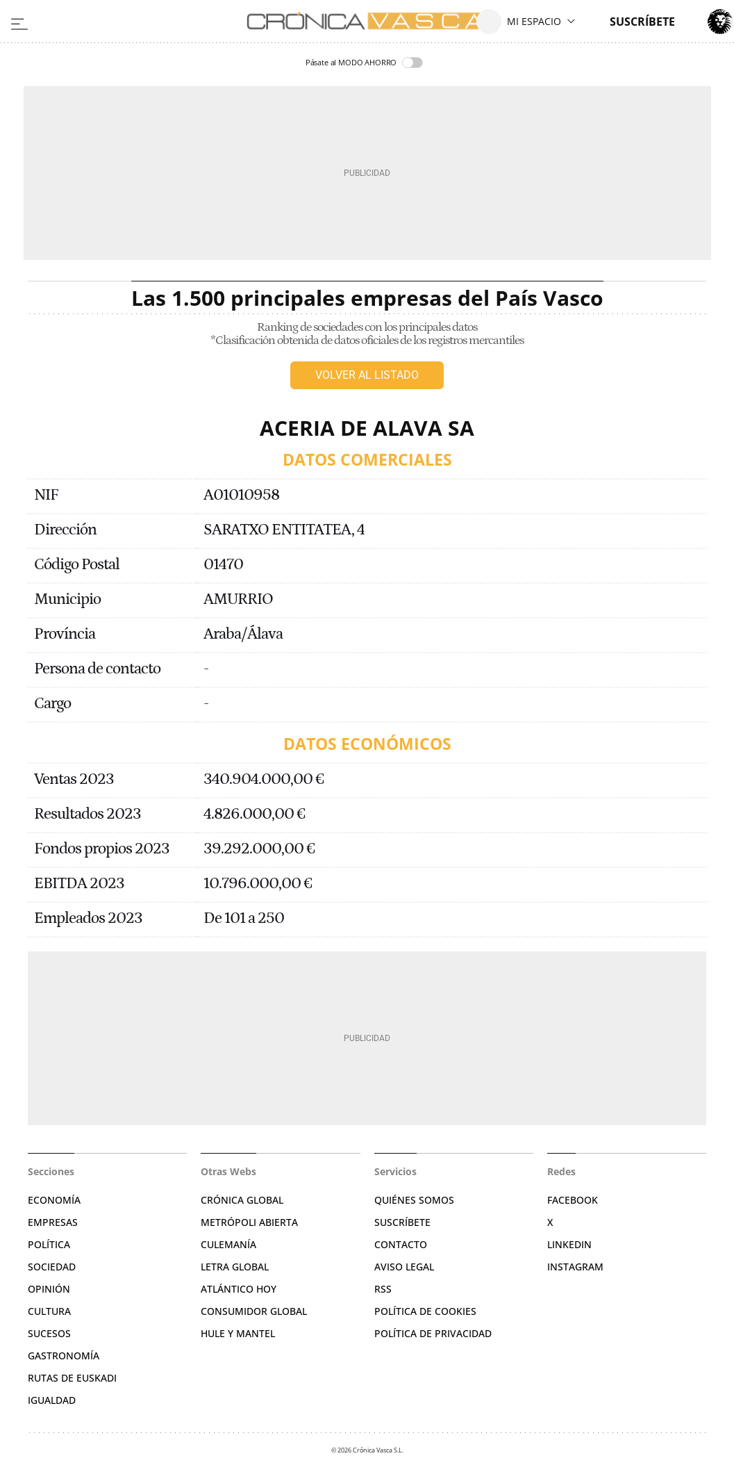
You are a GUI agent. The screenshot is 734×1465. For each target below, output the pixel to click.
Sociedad (52, 1266)
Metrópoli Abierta (249, 1222)
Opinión (49, 1288)
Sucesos (49, 1333)
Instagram (575, 1266)
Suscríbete (402, 1222)
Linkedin (569, 1244)
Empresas (53, 1222)
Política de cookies (425, 1311)
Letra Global (235, 1266)
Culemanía (228, 1244)
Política (49, 1244)
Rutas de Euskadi (72, 1377)
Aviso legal (404, 1266)
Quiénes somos (414, 1199)
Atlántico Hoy (238, 1288)
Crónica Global (242, 1199)
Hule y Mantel (238, 1333)
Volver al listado (367, 375)
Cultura (49, 1311)
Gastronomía (63, 1355)
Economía (54, 1199)
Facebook (572, 1199)
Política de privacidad (433, 1333)
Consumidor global (254, 1311)
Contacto (400, 1244)
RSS (383, 1288)
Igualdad (52, 1400)
